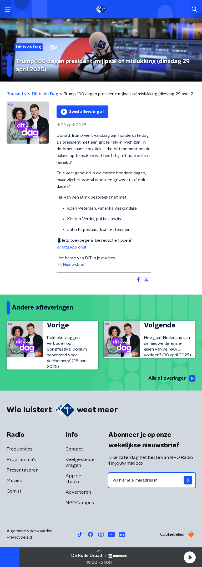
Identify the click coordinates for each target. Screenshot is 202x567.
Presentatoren (22, 470)
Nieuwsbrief (74, 264)
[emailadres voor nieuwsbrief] (151, 480)
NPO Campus (79, 502)
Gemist (14, 491)
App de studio (73, 479)
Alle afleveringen (171, 378)
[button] (189, 557)
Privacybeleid (19, 537)
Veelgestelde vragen (79, 462)
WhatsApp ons (71, 247)
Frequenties (19, 449)
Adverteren (78, 492)
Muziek (14, 480)
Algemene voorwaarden (30, 531)
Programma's (21, 459)
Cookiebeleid (172, 534)
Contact (74, 449)
